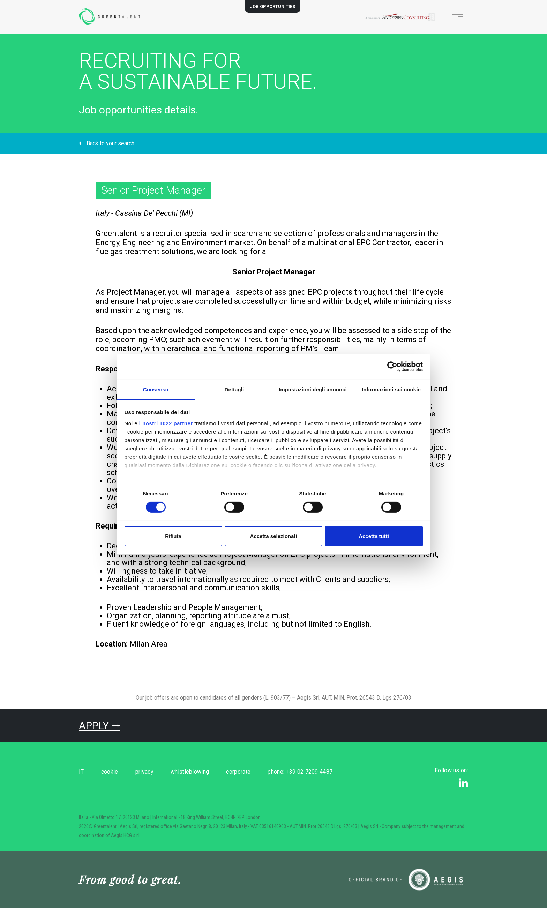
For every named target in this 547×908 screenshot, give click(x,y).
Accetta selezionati (273, 536)
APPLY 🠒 (99, 725)
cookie (114, 771)
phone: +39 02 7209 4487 (325, 771)
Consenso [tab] (155, 389)
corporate (259, 771)
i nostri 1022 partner (166, 423)
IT (81, 771)
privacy (154, 771)
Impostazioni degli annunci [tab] (313, 389)
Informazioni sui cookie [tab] (391, 389)
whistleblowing (205, 771)
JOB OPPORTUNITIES (272, 6)
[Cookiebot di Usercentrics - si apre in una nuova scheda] (392, 366)
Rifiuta (173, 536)
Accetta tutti (374, 536)
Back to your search (106, 143)
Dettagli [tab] (234, 389)
